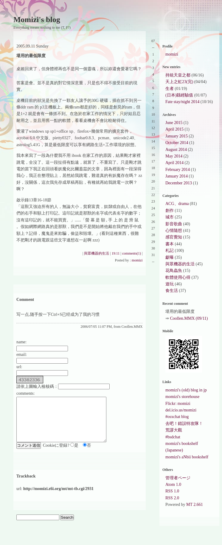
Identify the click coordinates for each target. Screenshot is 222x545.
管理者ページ (177, 478)
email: (21, 354)
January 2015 (176, 136)
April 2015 (174, 129)
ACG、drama (177, 203)
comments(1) (131, 253)
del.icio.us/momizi (180, 410)
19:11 (115, 253)
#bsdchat (172, 437)
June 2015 (173, 122)
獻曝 (169, 257)
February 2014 (177, 169)
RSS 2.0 (172, 498)
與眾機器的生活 (96, 253)
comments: (25, 393)
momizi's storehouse (182, 396)
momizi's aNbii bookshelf (186, 457)
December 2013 (178, 183)
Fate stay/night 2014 (182, 101)
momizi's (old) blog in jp (186, 390)
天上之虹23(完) (179, 81)
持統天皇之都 (177, 75)
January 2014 (176, 176)
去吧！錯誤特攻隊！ (184, 423)
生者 (169, 88)
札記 (169, 250)
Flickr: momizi (177, 403)
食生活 (171, 290)
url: (19, 367)
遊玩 (169, 284)
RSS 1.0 (172, 491)
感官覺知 (173, 237)
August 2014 (176, 149)
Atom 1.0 (173, 484)
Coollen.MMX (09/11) (189, 318)
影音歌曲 (173, 224)
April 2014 (174, 162)
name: (21, 342)
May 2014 (173, 156)
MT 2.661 (194, 504)
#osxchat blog (177, 416)
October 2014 (176, 142)
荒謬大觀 (173, 430)
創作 (169, 210)
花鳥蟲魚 (173, 270)
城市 (169, 217)
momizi (137, 260)
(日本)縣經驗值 (179, 95)
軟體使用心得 (177, 277)
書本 (169, 244)
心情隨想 (173, 230)
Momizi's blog (36, 19)
